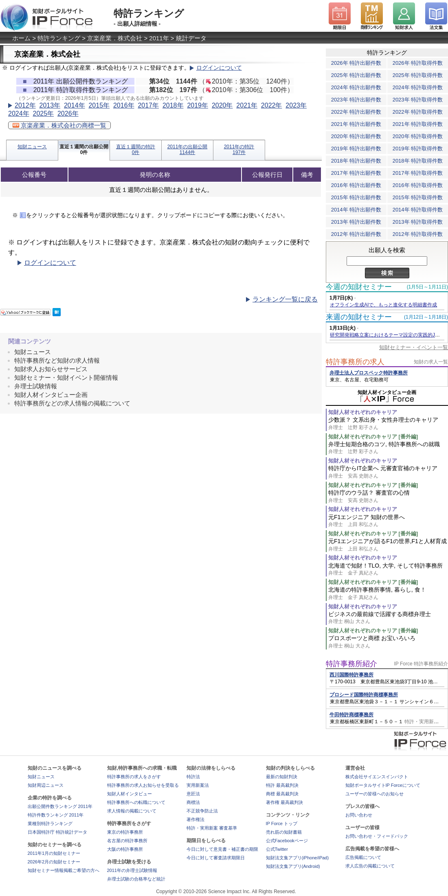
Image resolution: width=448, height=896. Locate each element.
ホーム (21, 38)
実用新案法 (198, 785)
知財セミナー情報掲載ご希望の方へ (63, 870)
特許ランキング (58, 38)
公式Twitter (277, 849)
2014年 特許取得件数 (418, 210)
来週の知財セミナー (359, 317)
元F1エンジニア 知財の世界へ (388, 521)
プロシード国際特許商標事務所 (363, 695)
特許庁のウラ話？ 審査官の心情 (388, 496)
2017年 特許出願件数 (356, 173)
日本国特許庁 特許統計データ (57, 832)
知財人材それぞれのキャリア (362, 412)
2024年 (18, 113)
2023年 (296, 105)
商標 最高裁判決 (282, 793)
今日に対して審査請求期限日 (216, 857)
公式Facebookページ (287, 840)
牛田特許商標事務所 (351, 715)
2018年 (173, 105)
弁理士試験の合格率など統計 (136, 878)
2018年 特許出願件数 (356, 161)
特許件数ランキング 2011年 (56, 814)
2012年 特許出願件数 (356, 234)
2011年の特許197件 (239, 149)
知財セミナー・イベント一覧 (413, 347)
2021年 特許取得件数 (418, 124)
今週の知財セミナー (359, 287)
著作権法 (195, 819)
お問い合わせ (358, 814)
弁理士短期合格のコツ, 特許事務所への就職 (388, 448)
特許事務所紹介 (351, 664)
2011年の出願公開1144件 (187, 149)
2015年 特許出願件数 (356, 197)
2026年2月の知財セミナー (54, 861)
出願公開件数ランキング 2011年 (60, 806)
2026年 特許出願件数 (356, 63)
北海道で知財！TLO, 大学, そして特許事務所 (388, 569)
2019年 (197, 105)
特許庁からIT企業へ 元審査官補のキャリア (388, 472)
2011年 (159, 38)
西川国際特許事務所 (351, 675)
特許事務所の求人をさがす (134, 776)
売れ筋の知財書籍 (284, 832)
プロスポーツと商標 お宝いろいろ (388, 642)
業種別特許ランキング (50, 823)
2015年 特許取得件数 (418, 197)
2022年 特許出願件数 (356, 112)
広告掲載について (363, 857)
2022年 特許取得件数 (418, 112)
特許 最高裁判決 (282, 785)
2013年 (49, 105)
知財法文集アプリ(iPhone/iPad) (297, 857)
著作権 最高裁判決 (284, 802)
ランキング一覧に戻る (285, 299)
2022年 (271, 105)
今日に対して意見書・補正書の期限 (222, 849)
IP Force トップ (281, 823)
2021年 (246, 105)
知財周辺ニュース (46, 785)
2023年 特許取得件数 (418, 100)
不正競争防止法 (202, 810)
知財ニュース (32, 147)
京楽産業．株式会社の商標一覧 (59, 125)
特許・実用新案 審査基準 (212, 828)
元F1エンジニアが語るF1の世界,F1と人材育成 (388, 545)
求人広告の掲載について (370, 865)
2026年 (68, 113)
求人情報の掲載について (131, 810)
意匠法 (193, 793)
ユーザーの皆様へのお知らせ (374, 793)
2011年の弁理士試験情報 (132, 870)
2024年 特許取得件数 (418, 87)
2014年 (74, 105)
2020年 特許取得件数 (418, 136)
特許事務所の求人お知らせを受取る (143, 785)
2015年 (99, 105)
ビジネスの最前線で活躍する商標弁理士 (388, 618)
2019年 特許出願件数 (356, 148)
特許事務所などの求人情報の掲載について (72, 403)
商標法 (193, 802)
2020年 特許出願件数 (356, 136)
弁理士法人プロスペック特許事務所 (368, 373)
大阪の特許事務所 (125, 849)
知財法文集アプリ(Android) (293, 866)
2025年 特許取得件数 (418, 75)
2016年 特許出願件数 (356, 185)
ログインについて (219, 68)
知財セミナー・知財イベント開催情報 (66, 377)
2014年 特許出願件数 (356, 210)
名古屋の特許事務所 (127, 840)
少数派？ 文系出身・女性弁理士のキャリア (388, 423)
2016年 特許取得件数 (418, 185)
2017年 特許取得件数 (418, 173)
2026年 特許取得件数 (418, 63)
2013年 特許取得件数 (418, 222)
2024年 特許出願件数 (356, 87)
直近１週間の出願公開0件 (83, 149)
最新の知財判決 (281, 776)
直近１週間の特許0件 (135, 149)
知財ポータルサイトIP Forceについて (382, 785)
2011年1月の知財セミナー (54, 853)
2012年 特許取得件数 (418, 234)
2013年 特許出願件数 (356, 222)
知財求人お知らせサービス (51, 368)
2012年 (25, 105)
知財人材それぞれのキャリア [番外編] (373, 437)
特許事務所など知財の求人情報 (57, 360)
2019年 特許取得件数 (418, 148)
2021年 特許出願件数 (356, 124)
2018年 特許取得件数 (418, 161)
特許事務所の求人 (355, 362)
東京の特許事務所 (125, 832)
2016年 (123, 105)
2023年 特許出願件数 (356, 100)
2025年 (43, 113)
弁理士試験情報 (35, 386)
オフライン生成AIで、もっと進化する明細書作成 (383, 305)
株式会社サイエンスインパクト (376, 776)
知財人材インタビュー (129, 793)
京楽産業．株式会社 (114, 38)
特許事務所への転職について (136, 802)
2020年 (222, 105)
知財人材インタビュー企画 (51, 394)
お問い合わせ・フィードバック (376, 836)
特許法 (193, 776)
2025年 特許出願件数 (356, 75)
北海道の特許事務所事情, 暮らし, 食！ (388, 593)
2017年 (148, 105)
